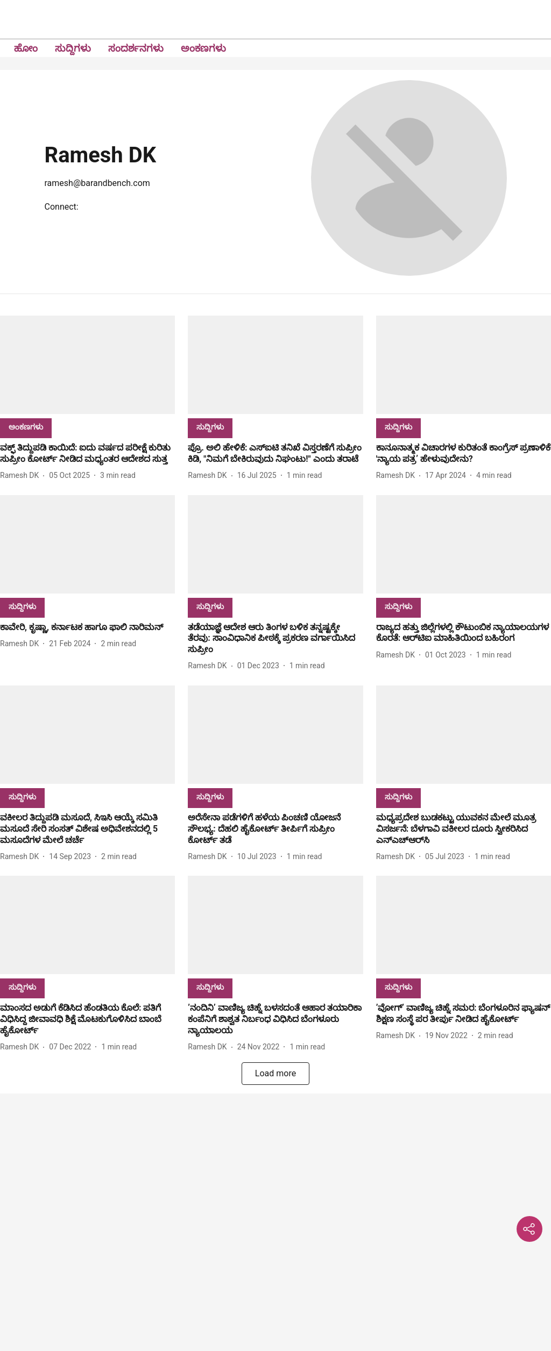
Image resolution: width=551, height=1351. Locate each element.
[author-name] (21, 475)
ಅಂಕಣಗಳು (203, 48)
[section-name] (26, 426)
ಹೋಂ (26, 48)
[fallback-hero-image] (87, 365)
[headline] (87, 453)
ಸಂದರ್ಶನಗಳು (136, 48)
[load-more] (275, 1073)
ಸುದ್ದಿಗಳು (73, 48)
